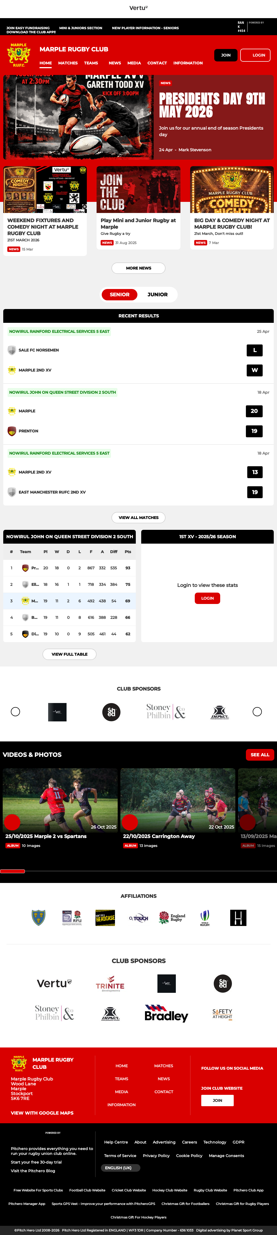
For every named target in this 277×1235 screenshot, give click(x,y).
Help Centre (116, 1142)
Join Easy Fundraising (28, 28)
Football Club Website (87, 1190)
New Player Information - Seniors (145, 28)
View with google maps (42, 1113)
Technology (214, 1142)
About (140, 1142)
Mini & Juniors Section (80, 28)
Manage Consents (226, 1155)
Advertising (164, 1142)
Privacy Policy (156, 1155)
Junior (157, 295)
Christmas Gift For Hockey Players (138, 1217)
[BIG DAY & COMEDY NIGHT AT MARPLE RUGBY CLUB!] (232, 189)
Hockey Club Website (169, 1190)
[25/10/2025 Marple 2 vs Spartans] (60, 800)
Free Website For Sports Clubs (38, 1190)
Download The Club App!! (30, 32)
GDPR (238, 1142)
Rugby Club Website (210, 1190)
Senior (119, 295)
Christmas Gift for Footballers (185, 1204)
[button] (45, 63)
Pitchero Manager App (26, 1204)
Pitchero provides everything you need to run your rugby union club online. (52, 1151)
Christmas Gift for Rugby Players (242, 1204)
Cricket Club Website (129, 1190)
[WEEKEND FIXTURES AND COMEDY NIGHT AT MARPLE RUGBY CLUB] (45, 189)
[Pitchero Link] (260, 29)
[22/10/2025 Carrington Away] (177, 800)
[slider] (12, 871)
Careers (189, 1142)
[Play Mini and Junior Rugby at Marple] (138, 189)
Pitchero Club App (248, 1190)
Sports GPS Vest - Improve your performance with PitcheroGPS (103, 1204)
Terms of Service (120, 1155)
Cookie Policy (189, 1155)
